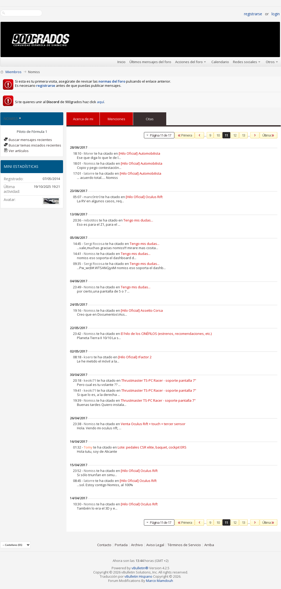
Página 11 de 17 (158, 135)
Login (276, 13)
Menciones (116, 118)
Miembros (14, 71)
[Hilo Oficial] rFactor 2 (135, 357)
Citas (150, 118)
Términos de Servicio (184, 544)
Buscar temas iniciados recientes (32, 145)
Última (268, 135)
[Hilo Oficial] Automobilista (139, 153)
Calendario (220, 61)
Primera (184, 135)
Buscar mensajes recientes (28, 139)
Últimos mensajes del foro (150, 61)
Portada (121, 544)
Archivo (137, 544)
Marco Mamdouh (159, 580)
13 (243, 135)
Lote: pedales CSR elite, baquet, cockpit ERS (152, 447)
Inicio (121, 61)
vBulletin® (140, 568)
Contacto (104, 544)
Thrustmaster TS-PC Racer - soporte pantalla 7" (158, 380)
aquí (100, 101)
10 (218, 135)
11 (226, 135)
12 (234, 135)
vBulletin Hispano (138, 576)
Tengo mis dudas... (138, 220)
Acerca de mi (83, 119)
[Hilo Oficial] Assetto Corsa (142, 310)
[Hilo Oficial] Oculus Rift (144, 196)
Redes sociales (245, 61)
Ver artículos (16, 150)
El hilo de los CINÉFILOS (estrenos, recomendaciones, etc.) (166, 333)
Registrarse (253, 13)
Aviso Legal (155, 544)
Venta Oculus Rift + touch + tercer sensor (153, 423)
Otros (270, 61)
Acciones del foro (189, 61)
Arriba (209, 544)
